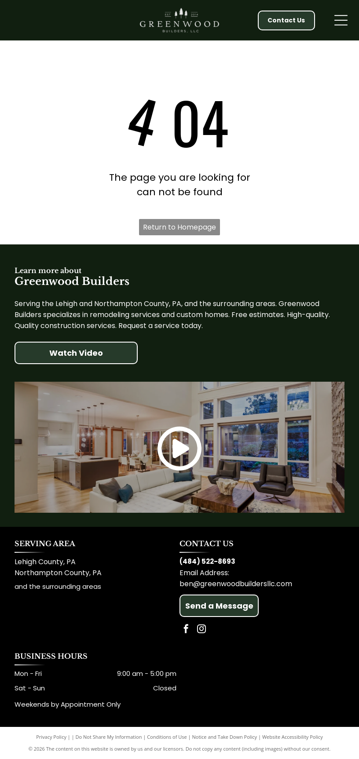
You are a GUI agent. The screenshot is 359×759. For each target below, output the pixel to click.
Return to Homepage (179, 227)
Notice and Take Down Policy (224, 736)
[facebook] (186, 630)
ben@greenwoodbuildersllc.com (236, 584)
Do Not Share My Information (109, 736)
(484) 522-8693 (207, 561)
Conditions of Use (167, 736)
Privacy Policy (51, 736)
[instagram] (201, 630)
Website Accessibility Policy (292, 736)
